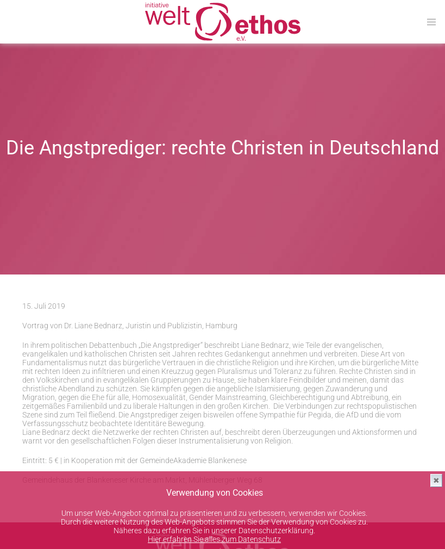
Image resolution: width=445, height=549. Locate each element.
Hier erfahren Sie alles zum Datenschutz (214, 539)
